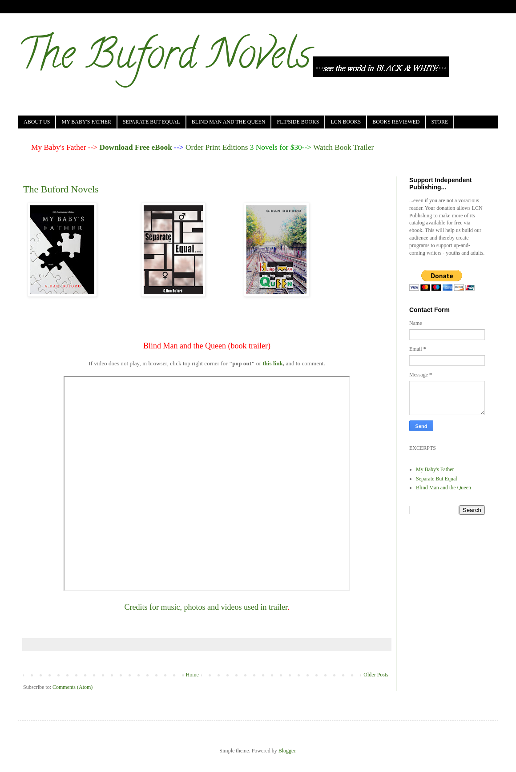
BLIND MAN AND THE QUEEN (229, 122)
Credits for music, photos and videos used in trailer (206, 607)
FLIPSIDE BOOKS (298, 122)
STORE (439, 122)
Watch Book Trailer (343, 147)
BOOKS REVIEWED (395, 122)
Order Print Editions (216, 147)
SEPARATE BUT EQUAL (151, 122)
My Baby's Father (435, 469)
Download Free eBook (135, 147)
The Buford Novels (164, 59)
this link (272, 363)
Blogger (286, 751)
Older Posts (375, 675)
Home (192, 675)
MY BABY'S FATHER (86, 122)
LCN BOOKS (346, 122)
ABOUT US (37, 122)
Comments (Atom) (72, 687)
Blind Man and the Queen (443, 487)
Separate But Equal (436, 479)
